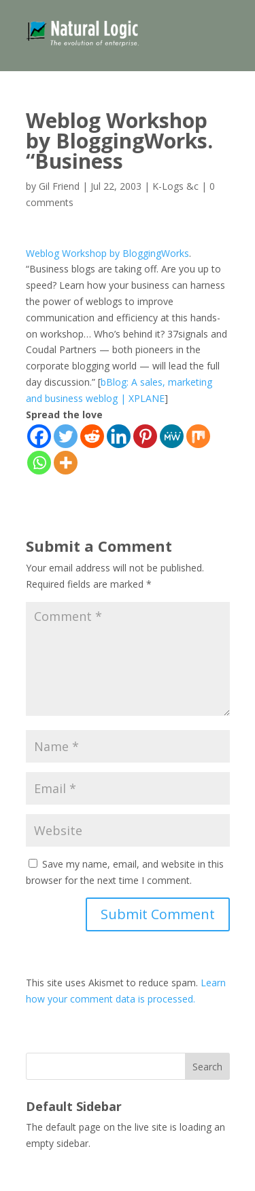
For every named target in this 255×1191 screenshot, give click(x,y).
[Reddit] (92, 436)
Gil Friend (59, 186)
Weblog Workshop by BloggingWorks (107, 253)
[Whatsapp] (39, 463)
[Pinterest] (145, 436)
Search (207, 1066)
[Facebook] (39, 436)
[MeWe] (172, 436)
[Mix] (198, 436)
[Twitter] (66, 436)
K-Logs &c (175, 186)
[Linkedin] (119, 436)
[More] (66, 463)
